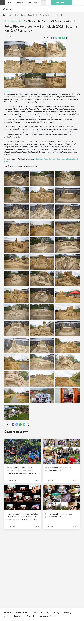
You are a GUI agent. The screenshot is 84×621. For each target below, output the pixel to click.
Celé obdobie (7, 15)
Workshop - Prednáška (48, 616)
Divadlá (7, 612)
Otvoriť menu (2, 2)
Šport (6, 616)
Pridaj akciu (61, 3)
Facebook (81, 2)
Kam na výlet (33, 3)
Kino (34, 612)
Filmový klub (21, 612)
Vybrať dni (59, 15)
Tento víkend (44, 15)
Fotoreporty (20, 3)
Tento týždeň (32, 15)
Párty (56, 612)
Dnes (16, 15)
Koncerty (45, 612)
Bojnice (7, 91)
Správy (9, 3)
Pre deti (30, 616)
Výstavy (67, 612)
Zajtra (23, 15)
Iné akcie (18, 616)
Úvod (6, 21)
